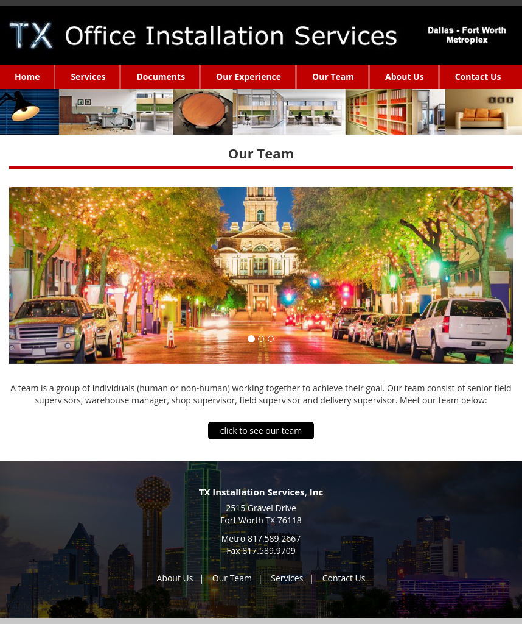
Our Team (232, 578)
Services (287, 578)
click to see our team (261, 430)
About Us (175, 578)
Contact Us (344, 578)
